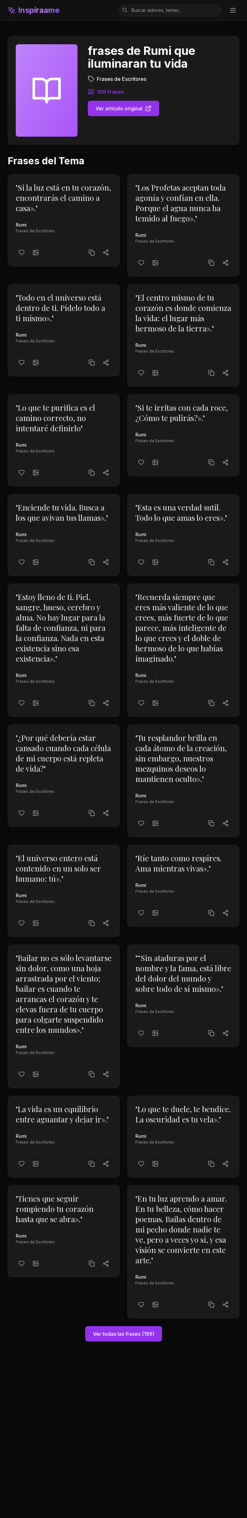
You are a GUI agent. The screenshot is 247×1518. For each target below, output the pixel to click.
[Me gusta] (21, 252)
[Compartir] (106, 252)
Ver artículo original (123, 108)
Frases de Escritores (35, 230)
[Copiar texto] (91, 252)
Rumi (21, 224)
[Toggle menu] (232, 10)
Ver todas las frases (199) (123, 1334)
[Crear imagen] (35, 252)
